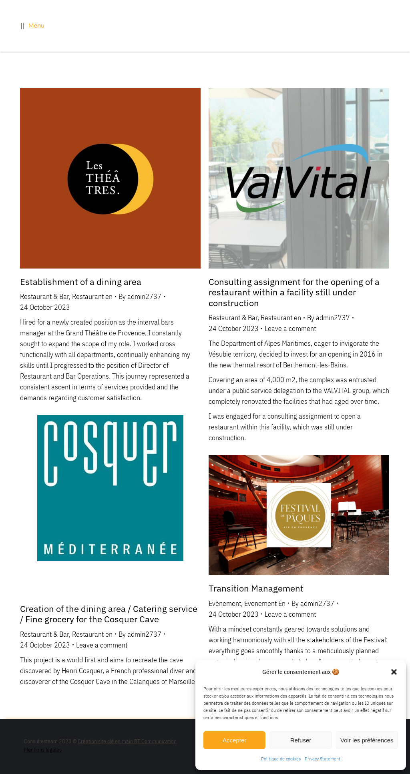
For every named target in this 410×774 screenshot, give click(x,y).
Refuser (301, 740)
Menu (32, 26)
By (140, 296)
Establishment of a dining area (80, 281)
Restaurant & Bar (44, 296)
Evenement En (264, 603)
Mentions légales (43, 749)
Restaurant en (92, 296)
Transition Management (256, 588)
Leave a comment (290, 328)
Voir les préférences (367, 740)
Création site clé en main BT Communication (127, 741)
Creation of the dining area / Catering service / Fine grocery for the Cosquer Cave (108, 614)
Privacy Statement (322, 759)
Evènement (225, 603)
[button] (394, 672)
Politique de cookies (281, 759)
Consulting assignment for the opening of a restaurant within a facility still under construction (294, 292)
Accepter (234, 740)
